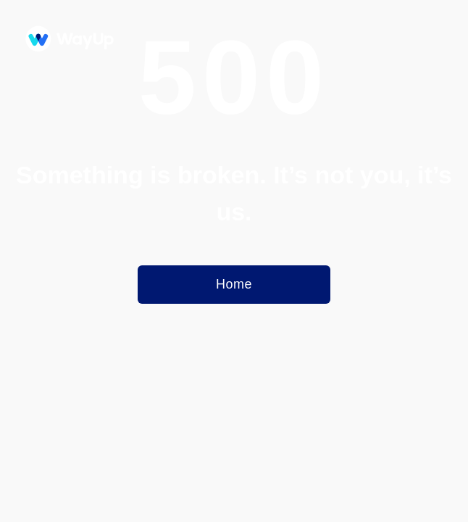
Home (234, 284)
